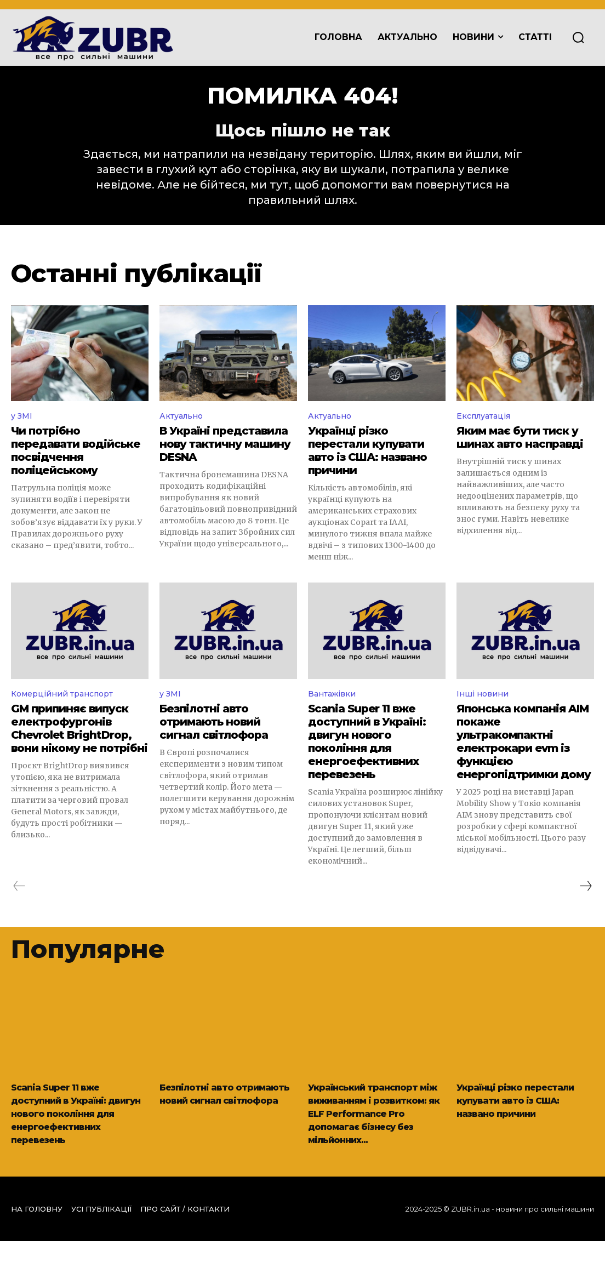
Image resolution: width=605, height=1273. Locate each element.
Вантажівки (335, 711)
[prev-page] (19, 905)
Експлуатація (486, 431)
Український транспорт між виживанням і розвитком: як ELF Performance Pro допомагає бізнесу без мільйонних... (375, 1138)
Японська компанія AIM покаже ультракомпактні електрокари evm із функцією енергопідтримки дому (523, 760)
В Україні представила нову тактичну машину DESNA (224, 461)
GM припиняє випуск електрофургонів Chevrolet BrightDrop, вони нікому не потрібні (79, 747)
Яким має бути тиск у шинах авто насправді (519, 454)
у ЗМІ (23, 431)
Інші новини (484, 711)
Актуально (183, 431)
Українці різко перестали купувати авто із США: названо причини (367, 467)
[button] (578, 38)
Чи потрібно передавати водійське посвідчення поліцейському (75, 467)
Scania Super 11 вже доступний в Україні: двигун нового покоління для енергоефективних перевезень (367, 760)
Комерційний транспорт (68, 711)
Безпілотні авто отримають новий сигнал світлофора (213, 740)
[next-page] (585, 905)
